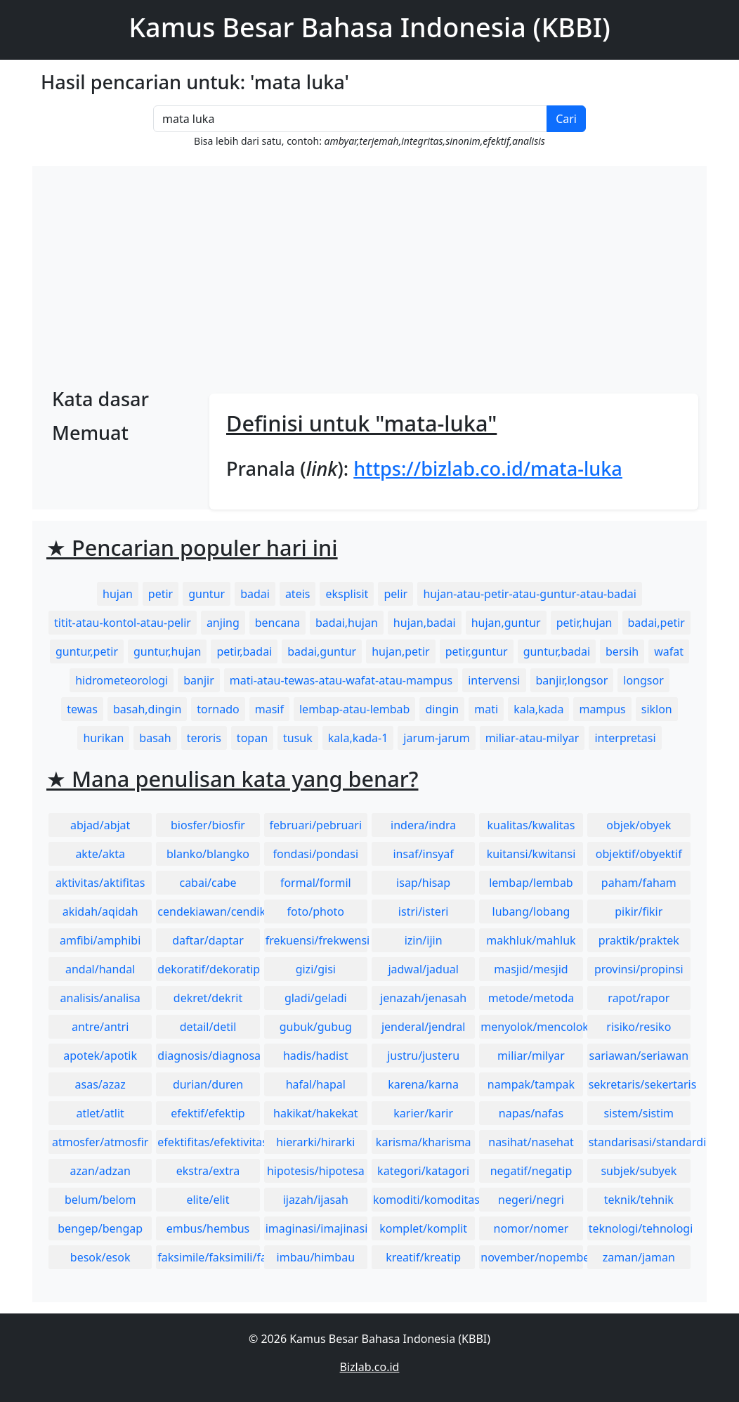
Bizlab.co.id (370, 1367)
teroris (204, 738)
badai (255, 594)
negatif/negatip (531, 1171)
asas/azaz (100, 1084)
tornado (218, 709)
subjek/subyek (638, 1171)
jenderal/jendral (423, 1026)
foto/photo (315, 911)
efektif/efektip (207, 1113)
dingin (442, 709)
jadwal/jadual (423, 969)
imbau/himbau (316, 1257)
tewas (82, 709)
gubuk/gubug (316, 1026)
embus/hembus (208, 1228)
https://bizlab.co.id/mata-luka (487, 468)
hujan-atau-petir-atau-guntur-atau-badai (529, 594)
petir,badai (244, 651)
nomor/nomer (531, 1228)
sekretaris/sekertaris (640, 1084)
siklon (656, 709)
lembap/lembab (531, 882)
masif (269, 709)
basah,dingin (147, 709)
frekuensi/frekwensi (316, 940)
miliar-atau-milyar (532, 738)
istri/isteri (423, 911)
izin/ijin (424, 940)
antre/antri (100, 1026)
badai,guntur (321, 651)
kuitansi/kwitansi (531, 854)
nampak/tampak (531, 1084)
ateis (297, 594)
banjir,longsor (572, 680)
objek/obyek (638, 825)
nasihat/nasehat (530, 1142)
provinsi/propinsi (639, 969)
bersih (622, 651)
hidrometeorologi (121, 680)
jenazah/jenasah (423, 998)
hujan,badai (424, 622)
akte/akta (100, 854)
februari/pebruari (316, 825)
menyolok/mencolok (531, 1026)
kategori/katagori (423, 1171)
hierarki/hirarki (315, 1142)
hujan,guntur (506, 622)
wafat (669, 651)
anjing (223, 622)
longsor (643, 680)
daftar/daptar (208, 940)
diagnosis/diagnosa (208, 1055)
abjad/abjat (100, 825)
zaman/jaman (639, 1257)
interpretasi (624, 738)
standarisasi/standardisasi (640, 1142)
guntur (206, 594)
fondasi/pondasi (315, 854)
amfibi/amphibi (100, 940)
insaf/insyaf (423, 854)
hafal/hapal (316, 1084)
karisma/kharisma (423, 1142)
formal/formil (315, 882)
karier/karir (423, 1113)
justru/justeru (423, 1055)
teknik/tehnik (639, 1199)
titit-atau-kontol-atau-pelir (122, 622)
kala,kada (538, 709)
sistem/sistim (639, 1113)
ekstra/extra (208, 1171)
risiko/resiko (638, 1026)
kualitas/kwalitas (531, 825)
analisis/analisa (100, 998)
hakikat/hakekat (315, 1113)
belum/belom (100, 1199)
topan (252, 738)
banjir (198, 680)
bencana (277, 622)
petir (160, 594)
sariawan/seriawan (639, 1055)
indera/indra (423, 825)
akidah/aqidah (100, 911)
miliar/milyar (531, 1055)
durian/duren (208, 1084)
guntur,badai (556, 651)
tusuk (298, 738)
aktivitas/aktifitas (100, 882)
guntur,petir (86, 651)
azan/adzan (100, 1171)
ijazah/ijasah (315, 1199)
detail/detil (208, 1026)
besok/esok (100, 1257)
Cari (566, 118)
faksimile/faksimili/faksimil (208, 1257)
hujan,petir (400, 651)
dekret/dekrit (208, 998)
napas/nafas (531, 1113)
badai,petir (656, 622)
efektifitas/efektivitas (208, 1142)
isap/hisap (423, 882)
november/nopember (531, 1257)
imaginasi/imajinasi (316, 1228)
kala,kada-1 (358, 738)
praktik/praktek (639, 940)
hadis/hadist (315, 1055)
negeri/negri (531, 1199)
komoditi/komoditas (424, 1199)
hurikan (103, 738)
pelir (396, 594)
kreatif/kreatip (423, 1257)
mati (486, 709)
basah (155, 738)
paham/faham (638, 882)
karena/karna (423, 1084)
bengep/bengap (100, 1228)
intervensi (494, 680)
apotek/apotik (100, 1055)
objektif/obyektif (639, 854)
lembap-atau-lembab (354, 709)
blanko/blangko (207, 854)
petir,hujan (584, 622)
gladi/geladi (316, 998)
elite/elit (207, 1199)
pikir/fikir (638, 911)
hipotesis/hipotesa (316, 1171)
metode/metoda (531, 998)
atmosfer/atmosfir (100, 1142)
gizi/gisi (316, 969)
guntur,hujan (167, 651)
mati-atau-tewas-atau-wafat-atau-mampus (341, 680)
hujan (118, 594)
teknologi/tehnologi (640, 1228)
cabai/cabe (207, 882)
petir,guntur (476, 651)
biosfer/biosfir (208, 825)
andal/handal (100, 969)
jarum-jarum (436, 738)
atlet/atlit (100, 1113)
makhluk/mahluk (530, 940)
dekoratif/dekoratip (208, 969)
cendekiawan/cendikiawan (208, 911)
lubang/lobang (531, 911)
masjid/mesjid (531, 969)
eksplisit (346, 594)
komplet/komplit (423, 1228)
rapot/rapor (638, 998)
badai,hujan (346, 622)
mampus (602, 709)
